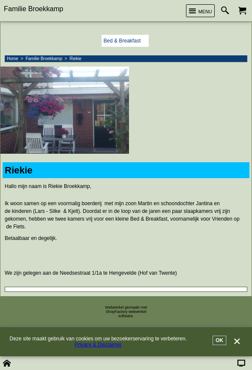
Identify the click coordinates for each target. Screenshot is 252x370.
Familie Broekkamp (33, 8)
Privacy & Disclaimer (98, 345)
